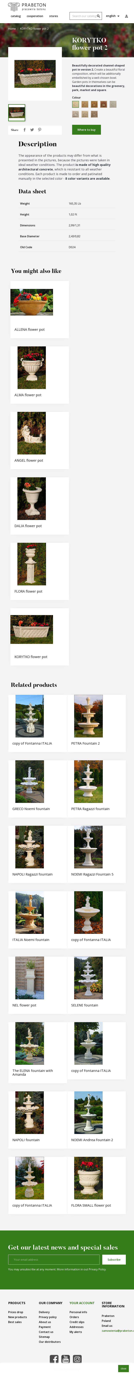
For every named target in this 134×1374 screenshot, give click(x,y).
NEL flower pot (24, 1005)
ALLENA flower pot (29, 329)
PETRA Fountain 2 (85, 743)
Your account (82, 1303)
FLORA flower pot (28, 591)
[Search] (86, 16)
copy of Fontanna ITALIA (32, 743)
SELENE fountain (84, 1005)
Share (24, 129)
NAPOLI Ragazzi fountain (32, 874)
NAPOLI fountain (26, 1140)
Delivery (44, 1312)
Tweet (32, 129)
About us (45, 1322)
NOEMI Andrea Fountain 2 (92, 1140)
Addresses (77, 1327)
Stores (53, 16)
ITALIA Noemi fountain (30, 939)
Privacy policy (48, 1317)
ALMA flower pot (27, 395)
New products (17, 1317)
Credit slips (77, 1322)
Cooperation (35, 16)
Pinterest (39, 129)
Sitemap (44, 1337)
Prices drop (15, 1312)
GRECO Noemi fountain (31, 809)
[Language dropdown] (113, 16)
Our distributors (50, 1342)
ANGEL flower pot (28, 460)
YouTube (65, 1359)
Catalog (16, 16)
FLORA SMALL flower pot (91, 1205)
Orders (74, 1317)
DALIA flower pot (28, 526)
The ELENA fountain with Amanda (32, 1072)
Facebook (54, 1359)
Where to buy (86, 130)
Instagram (77, 1359)
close (123, 1368)
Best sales (15, 1322)
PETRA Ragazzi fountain (90, 809)
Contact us (46, 1332)
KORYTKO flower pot (30, 656)
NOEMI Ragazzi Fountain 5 (92, 874)
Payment (45, 1327)
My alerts (76, 1332)
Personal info (78, 1312)
